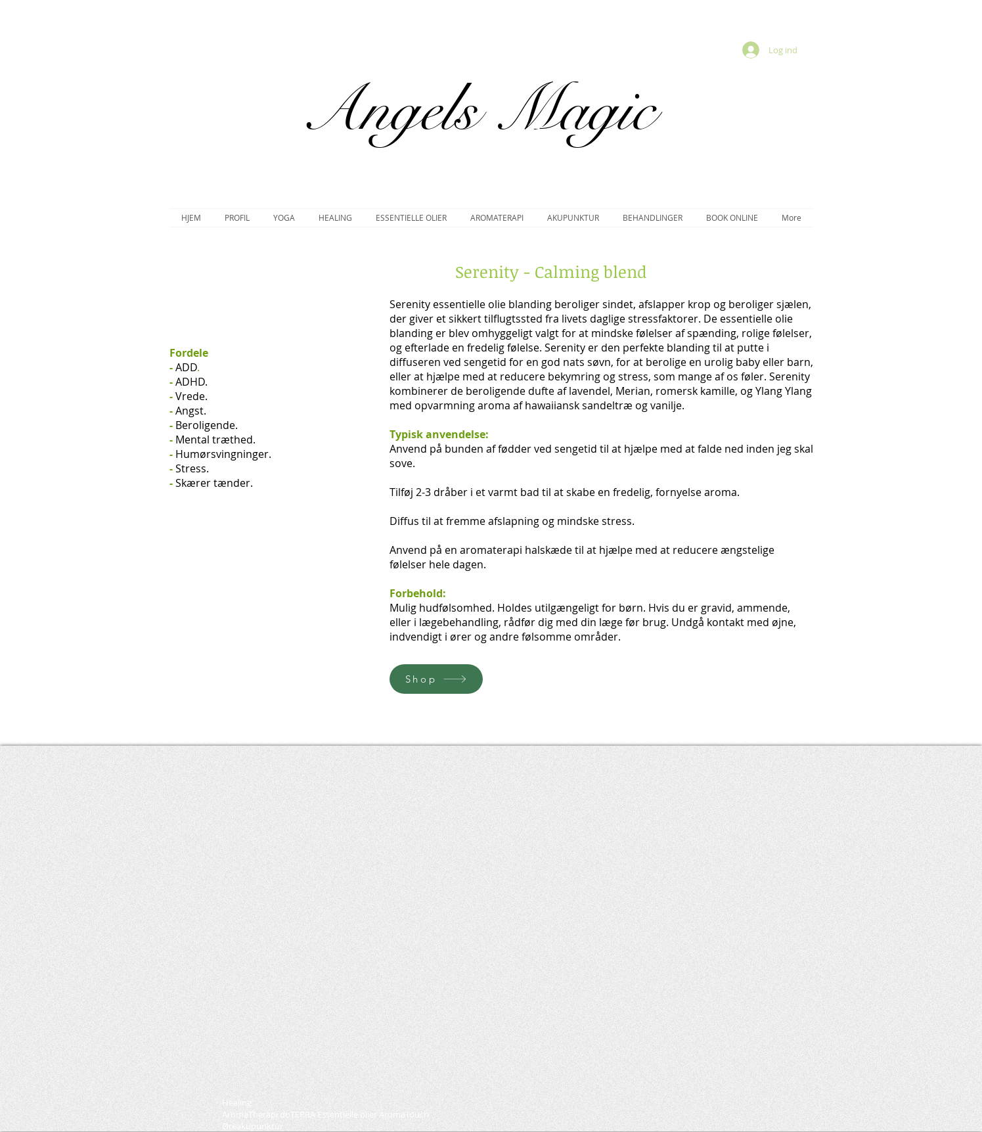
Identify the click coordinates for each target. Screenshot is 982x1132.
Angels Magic (477, 110)
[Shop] (436, 679)
